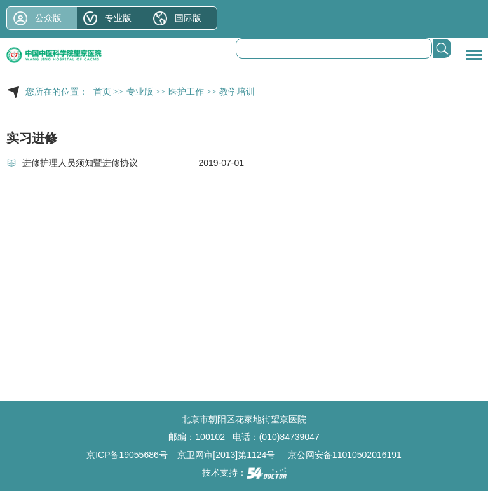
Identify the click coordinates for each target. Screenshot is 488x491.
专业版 (118, 18)
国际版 (188, 18)
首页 (102, 92)
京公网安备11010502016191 (345, 455)
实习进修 (31, 138)
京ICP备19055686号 (127, 455)
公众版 (48, 18)
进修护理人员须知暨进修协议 (80, 163)
